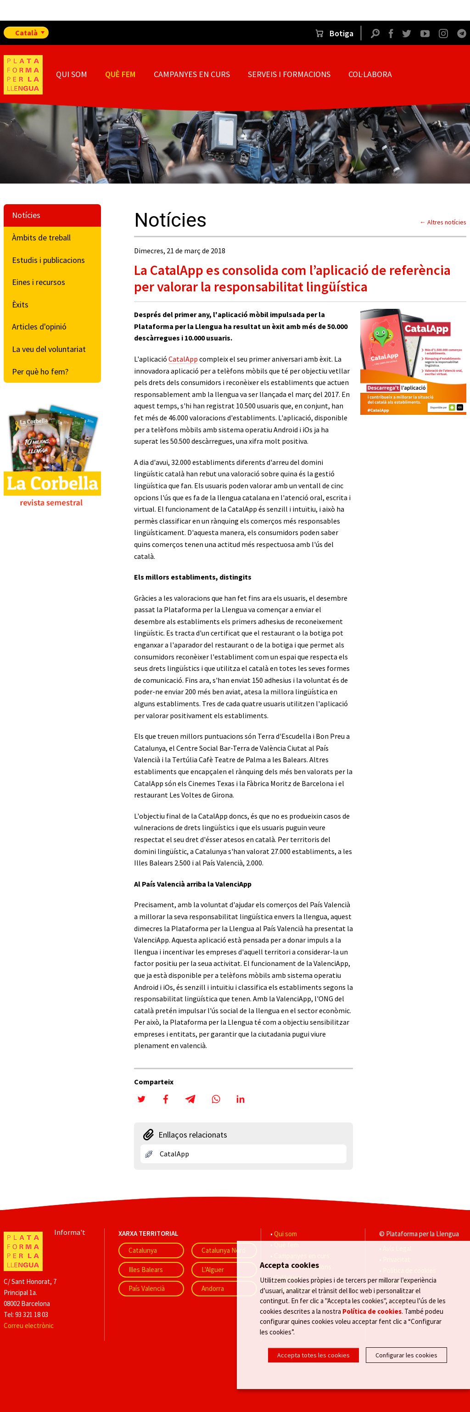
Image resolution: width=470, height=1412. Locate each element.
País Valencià (147, 1288)
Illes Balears (146, 1269)
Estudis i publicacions (48, 260)
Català (26, 32)
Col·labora (370, 74)
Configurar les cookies (406, 1355)
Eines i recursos (38, 282)
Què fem (120, 74)
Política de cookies (372, 1312)
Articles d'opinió (39, 326)
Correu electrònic (29, 1325)
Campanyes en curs (192, 74)
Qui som (71, 74)
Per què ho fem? (40, 371)
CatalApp (183, 358)
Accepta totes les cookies (313, 1355)
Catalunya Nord (223, 1250)
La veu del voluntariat (49, 349)
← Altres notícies (443, 222)
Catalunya (143, 1250)
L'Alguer (212, 1269)
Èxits (20, 304)
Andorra (212, 1288)
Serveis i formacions (289, 74)
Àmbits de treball (41, 237)
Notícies (26, 215)
